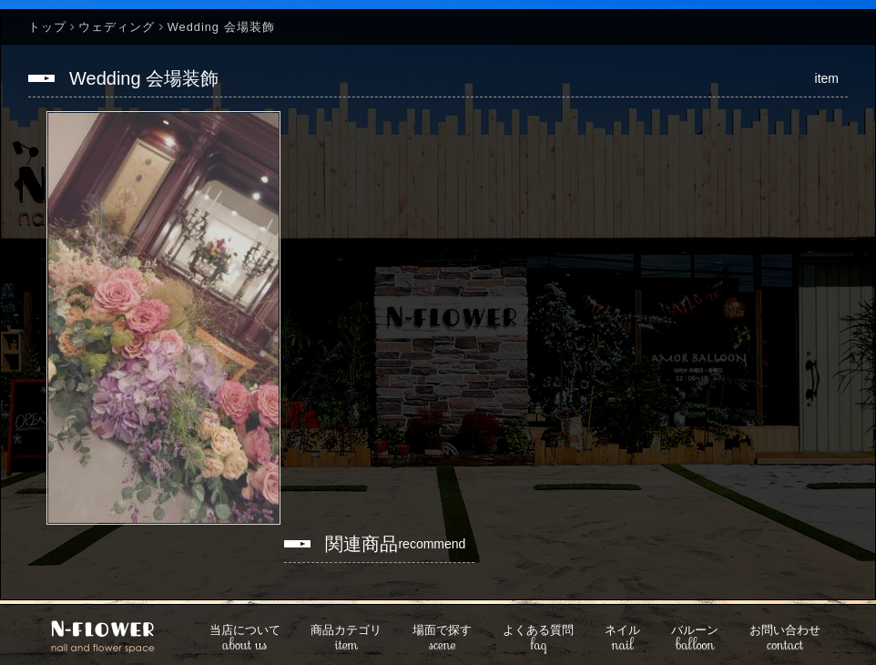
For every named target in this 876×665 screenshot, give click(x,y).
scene (442, 639)
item (346, 639)
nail (622, 639)
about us (244, 639)
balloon (694, 639)
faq (538, 639)
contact (784, 639)
